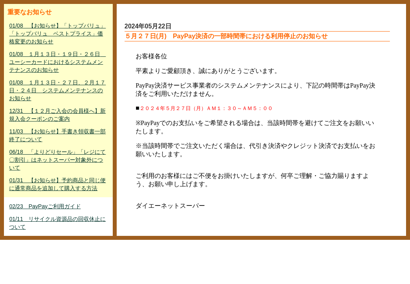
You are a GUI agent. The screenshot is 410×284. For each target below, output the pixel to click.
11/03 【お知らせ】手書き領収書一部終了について (57, 135)
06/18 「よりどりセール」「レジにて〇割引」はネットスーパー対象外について (57, 160)
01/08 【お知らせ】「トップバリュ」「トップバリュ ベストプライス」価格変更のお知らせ (57, 33)
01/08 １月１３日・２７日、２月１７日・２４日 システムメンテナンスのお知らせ (57, 90)
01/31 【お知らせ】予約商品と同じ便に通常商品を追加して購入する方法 (57, 184)
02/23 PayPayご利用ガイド (44, 206)
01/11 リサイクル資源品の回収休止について (57, 223)
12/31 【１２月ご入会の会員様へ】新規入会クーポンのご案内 (57, 115)
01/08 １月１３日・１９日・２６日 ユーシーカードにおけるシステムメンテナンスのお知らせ (57, 62)
